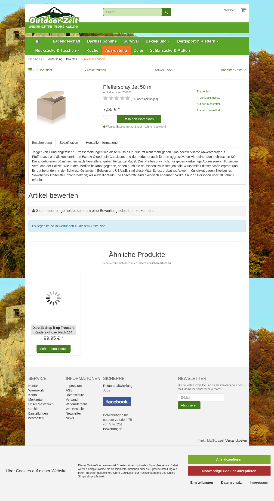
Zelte (138, 50)
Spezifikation (69, 142)
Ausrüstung (116, 50)
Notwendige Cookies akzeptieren (229, 471)
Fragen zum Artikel (208, 110)
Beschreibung (42, 142)
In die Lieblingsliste (208, 97)
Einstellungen (201, 482)
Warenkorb (36, 390)
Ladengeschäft (66, 41)
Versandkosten (236, 440)
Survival (131, 41)
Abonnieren (189, 405)
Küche (92, 50)
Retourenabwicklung (117, 386)
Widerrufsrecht (76, 404)
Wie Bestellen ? (77, 409)
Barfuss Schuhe (102, 41)
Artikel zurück (96, 70)
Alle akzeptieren (229, 459)
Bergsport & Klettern (198, 41)
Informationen (54, 349)
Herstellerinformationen (103, 142)
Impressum (74, 386)
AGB (69, 390)
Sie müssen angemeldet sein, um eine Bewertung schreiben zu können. (95, 211)
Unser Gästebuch (41, 404)
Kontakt (33, 386)
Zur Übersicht (42, 70)
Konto (32, 395)
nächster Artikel (232, 70)
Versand (71, 399)
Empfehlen (203, 91)
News (70, 418)
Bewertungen (112, 429)
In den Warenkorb (139, 119)
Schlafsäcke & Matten (170, 50)
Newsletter (73, 413)
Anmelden (230, 10)
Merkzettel (35, 399)
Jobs (106, 390)
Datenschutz (75, 395)
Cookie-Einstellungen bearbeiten (38, 413)
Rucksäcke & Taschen (57, 50)
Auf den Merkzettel (208, 104)
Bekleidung (158, 41)
